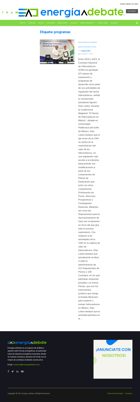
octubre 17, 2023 (85, 54)
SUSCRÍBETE (132, 11)
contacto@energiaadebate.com (26, 365)
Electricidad (51, 22)
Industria (41, 22)
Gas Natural (31, 22)
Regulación (74, 22)
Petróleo (22, 22)
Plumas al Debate (103, 22)
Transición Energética (87, 22)
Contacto (128, 393)
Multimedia (114, 22)
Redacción (86, 51)
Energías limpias (63, 22)
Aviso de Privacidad (115, 393)
